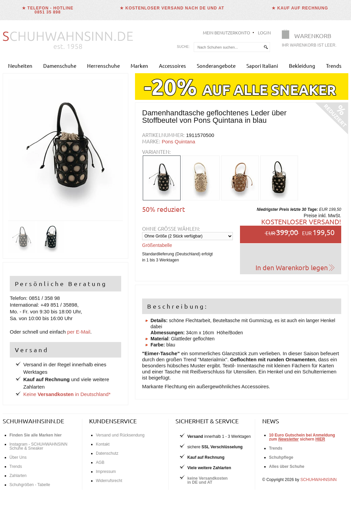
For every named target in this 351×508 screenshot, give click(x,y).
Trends (334, 65)
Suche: (183, 47)
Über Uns (18, 457)
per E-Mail (78, 332)
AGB (100, 462)
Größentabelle (157, 245)
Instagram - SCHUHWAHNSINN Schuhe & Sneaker (38, 446)
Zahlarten (18, 475)
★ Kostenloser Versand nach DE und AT (172, 8)
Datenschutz (107, 453)
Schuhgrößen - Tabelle (29, 484)
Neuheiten (20, 65)
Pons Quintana (178, 141)
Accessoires (172, 65)
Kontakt (103, 444)
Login (264, 32)
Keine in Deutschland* (67, 394)
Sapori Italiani (262, 65)
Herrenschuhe (103, 65)
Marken (139, 65)
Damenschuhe (59, 65)
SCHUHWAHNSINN (318, 479)
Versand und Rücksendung (120, 435)
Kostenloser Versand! (301, 221)
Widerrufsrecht (109, 480)
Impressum (106, 471)
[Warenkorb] (311, 39)
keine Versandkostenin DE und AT (207, 480)
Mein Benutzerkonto (226, 32)
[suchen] (266, 47)
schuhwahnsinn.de (33, 420)
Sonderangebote (216, 65)
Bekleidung (302, 65)
